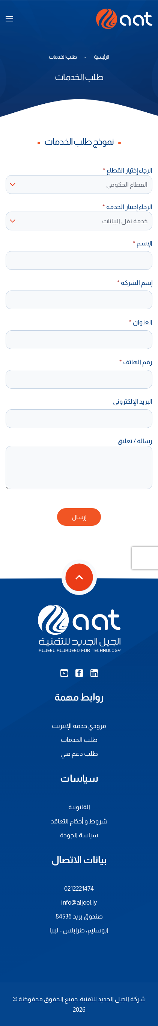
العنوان (140, 322)
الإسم (142, 243)
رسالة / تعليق (134, 440)
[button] (9, 19)
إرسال (79, 517)
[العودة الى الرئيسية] (124, 19)
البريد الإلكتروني (132, 401)
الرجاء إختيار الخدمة (127, 206)
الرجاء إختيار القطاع (127, 170)
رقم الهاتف (135, 362)
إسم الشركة (134, 282)
